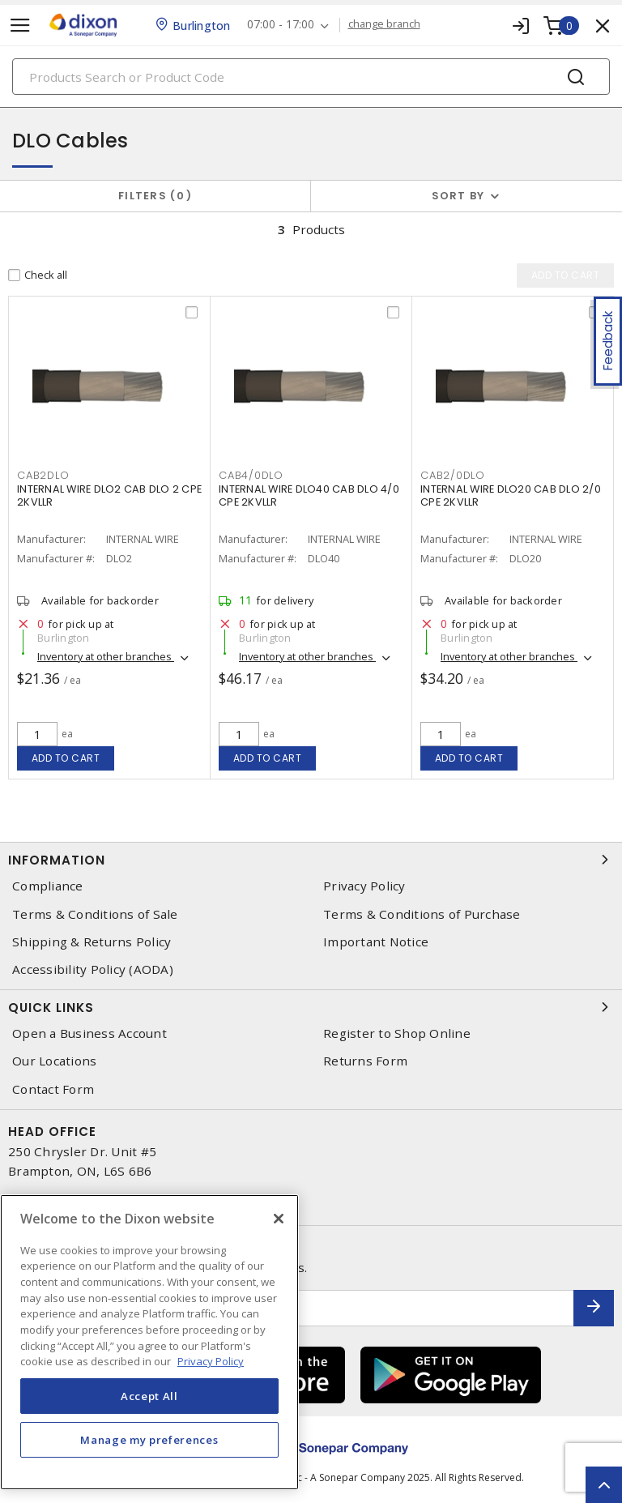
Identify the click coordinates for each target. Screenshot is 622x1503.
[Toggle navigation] (20, 25)
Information (311, 860)
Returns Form (365, 1061)
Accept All (149, 1396)
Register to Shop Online (397, 1033)
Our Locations (54, 1061)
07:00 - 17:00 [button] (280, 25)
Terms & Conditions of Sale (95, 914)
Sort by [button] (458, 196)
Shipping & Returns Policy (91, 942)
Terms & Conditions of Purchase (422, 914)
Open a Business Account (89, 1033)
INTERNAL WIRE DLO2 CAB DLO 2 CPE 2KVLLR (109, 495)
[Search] (311, 76)
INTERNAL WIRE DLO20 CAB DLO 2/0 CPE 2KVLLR (510, 495)
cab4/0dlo (251, 475)
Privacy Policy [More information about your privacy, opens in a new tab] (210, 1361)
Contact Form (53, 1089)
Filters (155, 196)
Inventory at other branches (105, 656)
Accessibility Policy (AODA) (92, 969)
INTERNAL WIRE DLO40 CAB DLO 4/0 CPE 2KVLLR (309, 495)
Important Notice (375, 942)
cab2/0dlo (452, 475)
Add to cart (66, 758)
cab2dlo (43, 475)
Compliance (47, 886)
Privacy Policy (364, 886)
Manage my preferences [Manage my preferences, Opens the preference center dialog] (149, 1440)
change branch (384, 24)
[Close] (278, 1218)
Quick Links (311, 1007)
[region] (149, 1342)
